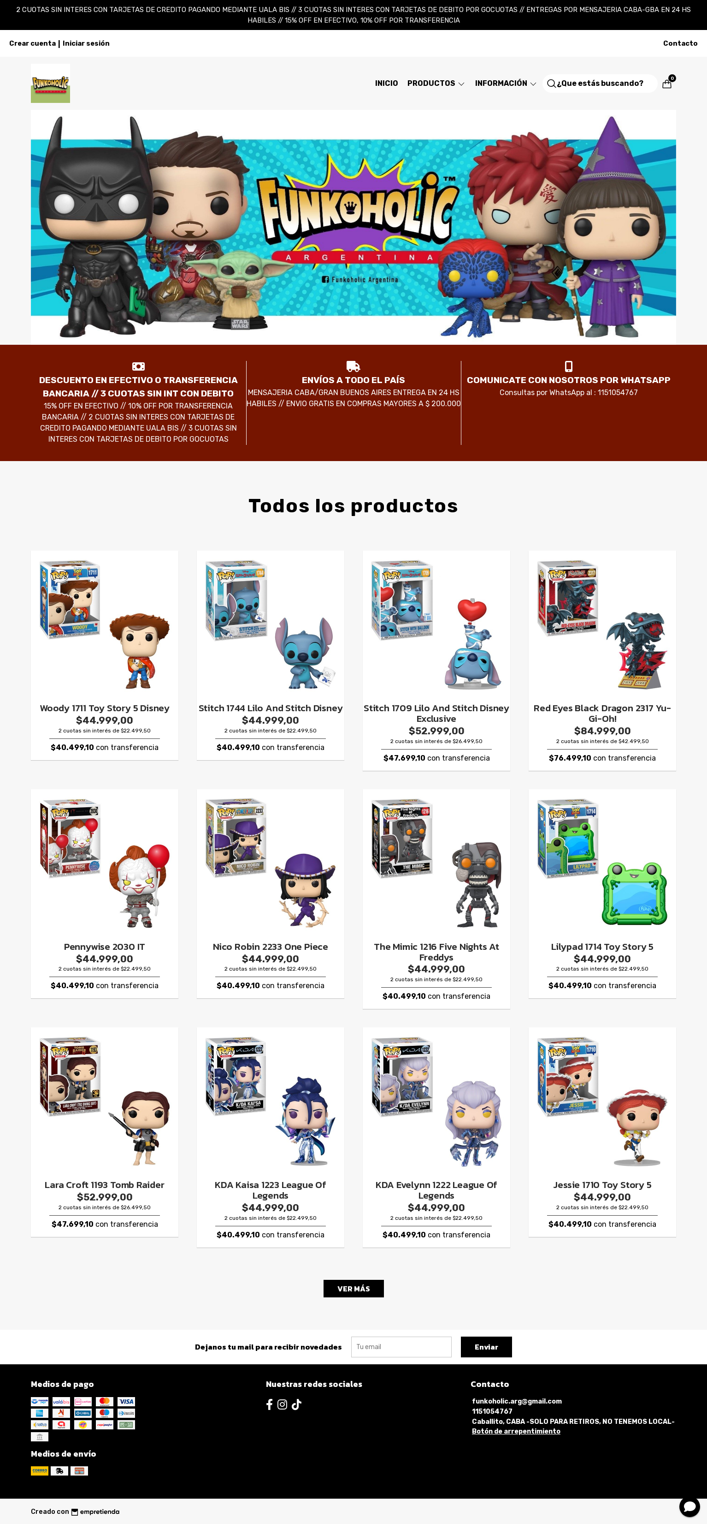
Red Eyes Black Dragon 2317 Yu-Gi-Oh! (602, 713)
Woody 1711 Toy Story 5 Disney (105, 708)
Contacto (680, 43)
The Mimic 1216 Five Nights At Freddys (436, 951)
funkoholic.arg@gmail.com (517, 1401)
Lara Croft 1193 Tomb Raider (104, 1184)
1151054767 (492, 1412)
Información (506, 83)
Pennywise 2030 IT (104, 946)
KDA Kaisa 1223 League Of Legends (270, 1189)
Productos (436, 83)
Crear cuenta (32, 43)
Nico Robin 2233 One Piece (270, 946)
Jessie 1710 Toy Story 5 (602, 1184)
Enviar (486, 1346)
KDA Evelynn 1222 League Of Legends (437, 1189)
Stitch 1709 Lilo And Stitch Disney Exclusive (436, 713)
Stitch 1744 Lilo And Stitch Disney (271, 708)
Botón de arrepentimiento (516, 1431)
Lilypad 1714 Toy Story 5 (602, 946)
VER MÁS (353, 1288)
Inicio (386, 83)
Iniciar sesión (86, 43)
